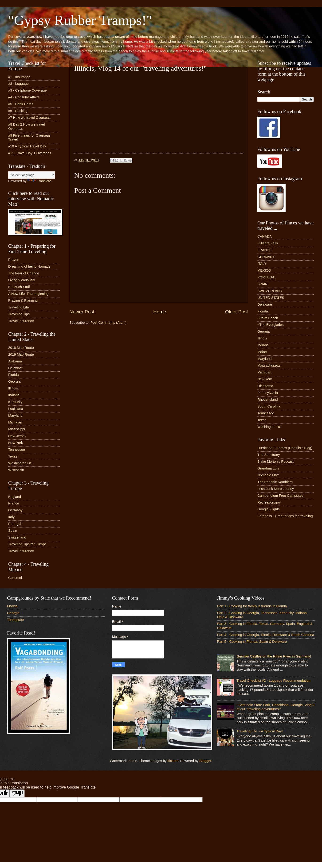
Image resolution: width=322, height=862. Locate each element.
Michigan (15, 422)
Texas (12, 456)
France (13, 503)
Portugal (14, 524)
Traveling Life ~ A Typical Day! (259, 731)
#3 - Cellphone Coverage (27, 90)
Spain (12, 530)
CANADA (264, 236)
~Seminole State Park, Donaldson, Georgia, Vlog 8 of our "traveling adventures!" (275, 707)
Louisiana (15, 409)
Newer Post (81, 311)
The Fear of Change (23, 273)
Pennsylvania (267, 393)
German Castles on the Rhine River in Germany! (273, 656)
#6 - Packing (17, 111)
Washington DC (20, 463)
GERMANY (266, 257)
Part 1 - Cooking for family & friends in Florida (252, 606)
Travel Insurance (21, 321)
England (14, 497)
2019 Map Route (21, 354)
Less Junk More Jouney (275, 489)
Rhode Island (267, 399)
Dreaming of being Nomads (29, 266)
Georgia (14, 381)
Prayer (13, 260)
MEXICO (264, 270)
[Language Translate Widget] (31, 175)
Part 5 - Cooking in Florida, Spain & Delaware (252, 641)
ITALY (262, 264)
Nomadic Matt (268, 475)
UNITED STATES (270, 298)
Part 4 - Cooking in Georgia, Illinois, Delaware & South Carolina (265, 635)
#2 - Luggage (18, 83)
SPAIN (262, 284)
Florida (13, 375)
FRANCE (264, 250)
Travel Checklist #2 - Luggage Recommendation (273, 680)
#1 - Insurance (19, 77)
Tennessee (16, 449)
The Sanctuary (268, 455)
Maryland (15, 415)
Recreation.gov (269, 502)
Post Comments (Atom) (108, 322)
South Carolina (268, 406)
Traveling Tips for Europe (27, 544)
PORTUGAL (266, 277)
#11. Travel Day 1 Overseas (29, 153)
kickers (173, 761)
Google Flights (268, 509)
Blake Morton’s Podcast (275, 461)
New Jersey (17, 436)
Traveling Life (18, 307)
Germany (15, 510)
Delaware (15, 368)
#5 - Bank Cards (20, 104)
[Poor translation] (17, 793)
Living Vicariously (21, 280)
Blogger (205, 761)
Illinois (13, 388)
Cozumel (15, 578)
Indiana (14, 395)
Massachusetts (268, 365)
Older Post (236, 311)
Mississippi (16, 429)
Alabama (15, 361)
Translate (39, 181)
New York (15, 443)
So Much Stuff (19, 287)
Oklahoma (265, 386)
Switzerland (17, 537)
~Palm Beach (267, 318)
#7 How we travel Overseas (29, 117)
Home (159, 311)
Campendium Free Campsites (280, 495)
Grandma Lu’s (268, 468)
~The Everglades (270, 325)
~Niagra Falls (267, 243)
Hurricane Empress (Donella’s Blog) (284, 448)
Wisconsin (16, 470)
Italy (11, 517)
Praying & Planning (23, 300)
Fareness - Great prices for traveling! (285, 516)
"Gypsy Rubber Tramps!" (80, 20)
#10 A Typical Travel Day (27, 146)
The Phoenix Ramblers (275, 482)
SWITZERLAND (269, 291)
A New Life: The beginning (28, 294)
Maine (262, 352)
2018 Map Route (21, 348)
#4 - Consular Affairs (23, 97)
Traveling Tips (19, 314)
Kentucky (15, 402)
